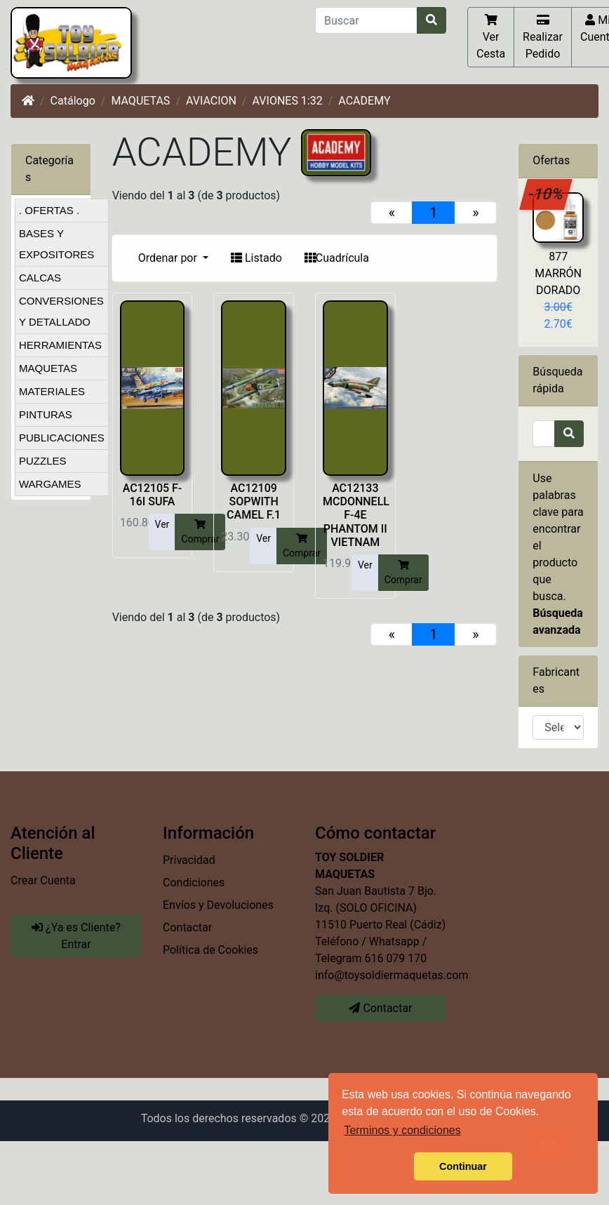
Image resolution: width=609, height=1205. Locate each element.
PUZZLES (43, 461)
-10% (546, 194)
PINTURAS (45, 414)
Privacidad (189, 860)
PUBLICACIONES (62, 438)
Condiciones (194, 882)
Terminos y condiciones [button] (402, 1130)
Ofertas (551, 160)
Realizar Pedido (543, 36)
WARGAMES (50, 484)
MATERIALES (52, 391)
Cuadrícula (336, 258)
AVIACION (211, 100)
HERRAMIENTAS (60, 345)
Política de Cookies (210, 950)
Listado (256, 258)
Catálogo (73, 100)
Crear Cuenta (43, 880)
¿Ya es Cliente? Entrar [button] (76, 935)
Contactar (187, 927)
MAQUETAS (140, 100)
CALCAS (40, 278)
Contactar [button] (380, 1008)
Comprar (200, 531)
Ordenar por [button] (169, 258)
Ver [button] (162, 524)
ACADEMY (364, 100)
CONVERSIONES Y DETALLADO (61, 311)
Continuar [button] (463, 1166)
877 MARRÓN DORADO (558, 273)
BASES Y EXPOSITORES (56, 243)
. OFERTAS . (49, 210)
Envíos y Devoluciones (218, 905)
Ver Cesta (490, 36)
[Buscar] (366, 20)
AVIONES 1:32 (288, 100)
